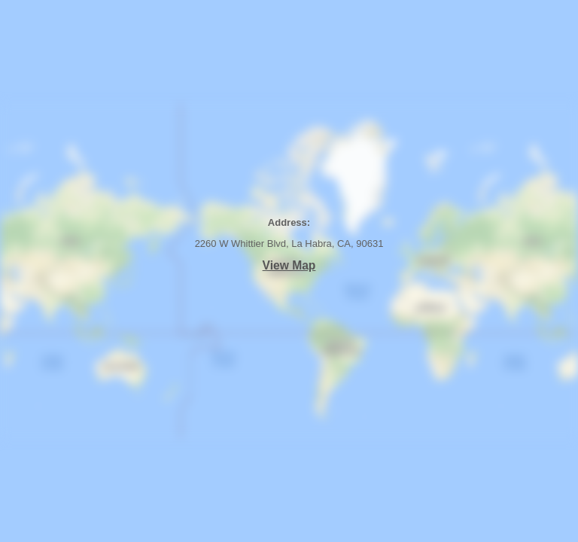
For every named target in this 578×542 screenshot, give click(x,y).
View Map (289, 265)
